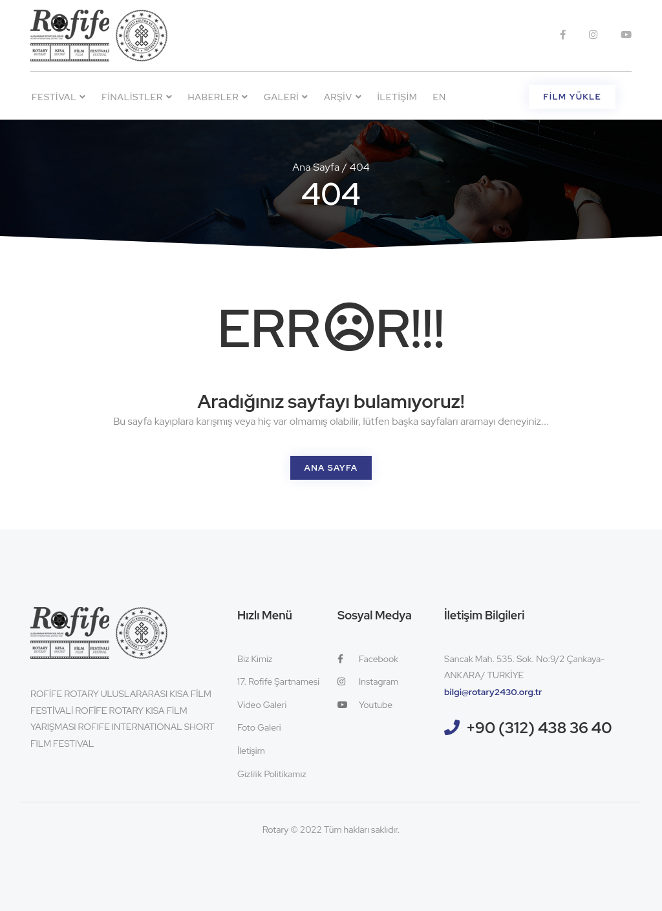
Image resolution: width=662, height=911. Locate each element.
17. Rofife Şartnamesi (278, 681)
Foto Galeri (259, 727)
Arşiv (342, 97)
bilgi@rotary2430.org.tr (493, 692)
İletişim (397, 97)
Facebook (367, 659)
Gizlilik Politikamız (271, 774)
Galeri (286, 97)
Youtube (364, 705)
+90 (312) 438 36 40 (539, 728)
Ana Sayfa (315, 167)
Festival (59, 97)
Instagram (367, 681)
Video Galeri (261, 705)
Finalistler (136, 97)
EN (439, 97)
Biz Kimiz (254, 659)
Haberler (218, 97)
